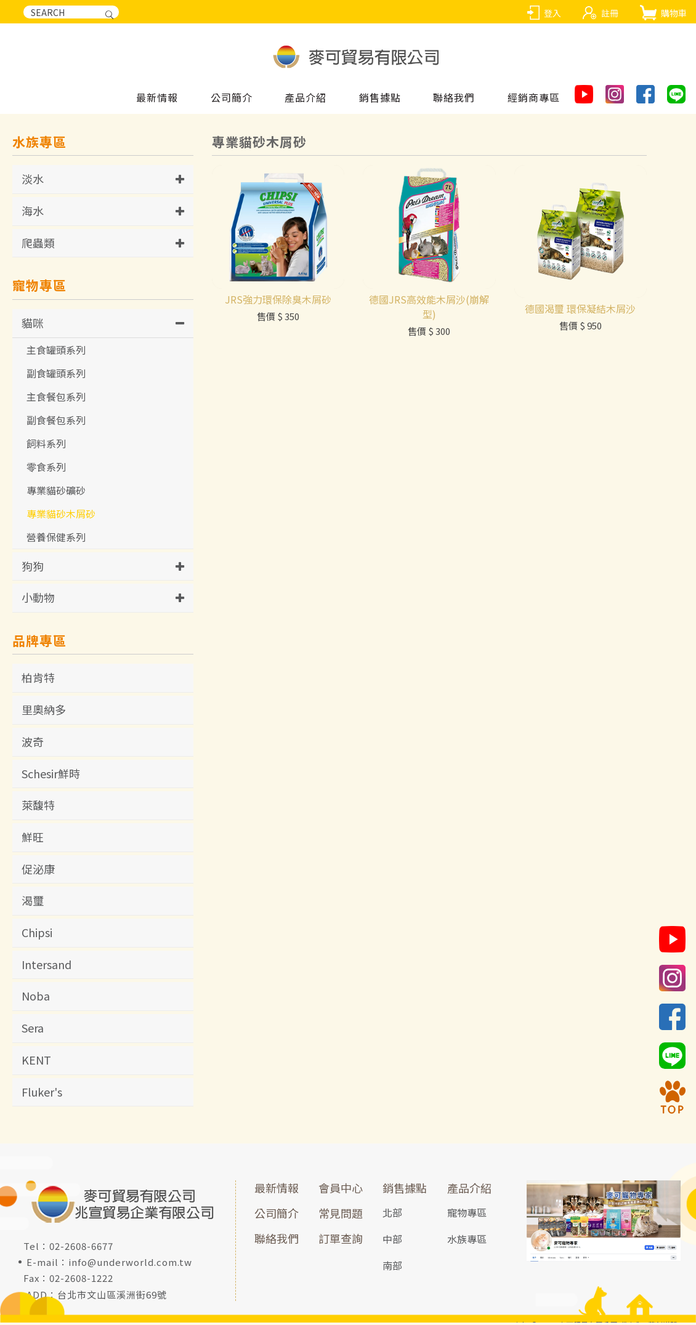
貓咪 (33, 324)
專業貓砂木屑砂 (60, 515)
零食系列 (46, 468)
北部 (392, 1214)
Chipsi (37, 935)
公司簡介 (276, 1215)
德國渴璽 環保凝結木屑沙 (580, 358)
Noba (36, 998)
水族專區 (467, 1240)
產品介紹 (469, 1190)
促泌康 (38, 871)
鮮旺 (33, 839)
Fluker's (42, 1093)
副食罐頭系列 (56, 375)
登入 (552, 13)
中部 (392, 1240)
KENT (36, 1062)
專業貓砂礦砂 (56, 492)
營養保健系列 (56, 538)
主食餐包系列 (56, 398)
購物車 (674, 13)
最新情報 (157, 98)
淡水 (33, 181)
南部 (392, 1267)
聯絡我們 (276, 1240)
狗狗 (33, 568)
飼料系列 (46, 445)
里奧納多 (44, 712)
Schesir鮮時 (51, 775)
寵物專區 (467, 1214)
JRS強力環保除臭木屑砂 (278, 349)
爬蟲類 (38, 244)
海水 (33, 213)
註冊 (609, 13)
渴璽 (33, 903)
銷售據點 (404, 1190)
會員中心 (340, 1190)
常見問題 (340, 1215)
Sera (33, 1030)
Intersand (46, 966)
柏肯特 (38, 680)
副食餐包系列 (56, 421)
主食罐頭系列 (56, 351)
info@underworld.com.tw (130, 1264)
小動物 (38, 600)
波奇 (33, 743)
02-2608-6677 (81, 1248)
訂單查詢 (340, 1240)
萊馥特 (38, 807)
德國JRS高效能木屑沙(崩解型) (429, 357)
